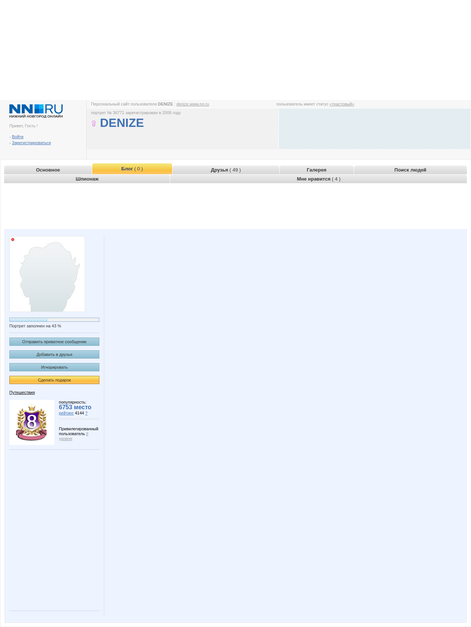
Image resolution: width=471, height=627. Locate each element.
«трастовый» (342, 104)
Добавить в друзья (54, 354)
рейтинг (66, 413)
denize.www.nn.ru (193, 104)
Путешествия (22, 392)
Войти (18, 136)
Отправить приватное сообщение (54, 341)
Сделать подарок (54, 380)
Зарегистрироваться (31, 142)
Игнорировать (54, 367)
